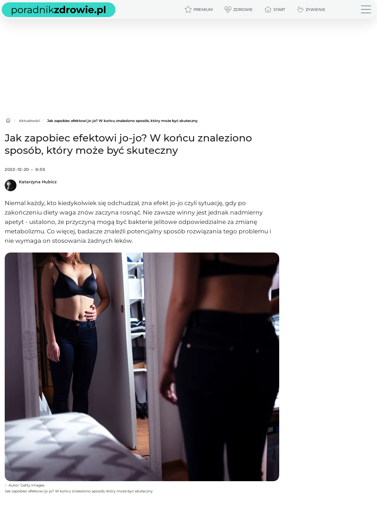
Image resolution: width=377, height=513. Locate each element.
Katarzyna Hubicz (38, 181)
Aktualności (29, 120)
